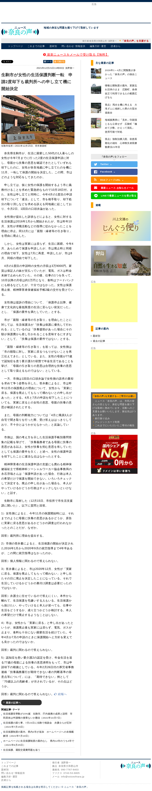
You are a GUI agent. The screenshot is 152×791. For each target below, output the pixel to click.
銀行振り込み (102, 418)
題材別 (53, 46)
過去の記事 (99, 341)
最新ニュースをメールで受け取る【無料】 (76, 54)
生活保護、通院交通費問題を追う (21, 750)
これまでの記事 (36, 46)
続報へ (60, 694)
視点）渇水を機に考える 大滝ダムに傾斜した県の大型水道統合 (121, 108)
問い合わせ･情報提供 (73, 46)
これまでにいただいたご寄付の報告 (114, 425)
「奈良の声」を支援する (135, 40)
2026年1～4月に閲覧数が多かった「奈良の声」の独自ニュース (121, 74)
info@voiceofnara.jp (72, 776)
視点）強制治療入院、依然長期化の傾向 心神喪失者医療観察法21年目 (121, 143)
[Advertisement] (76, 12)
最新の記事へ (13, 702)
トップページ (15, 46)
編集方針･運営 (98, 46)
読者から (116, 46)
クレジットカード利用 (107, 422)
